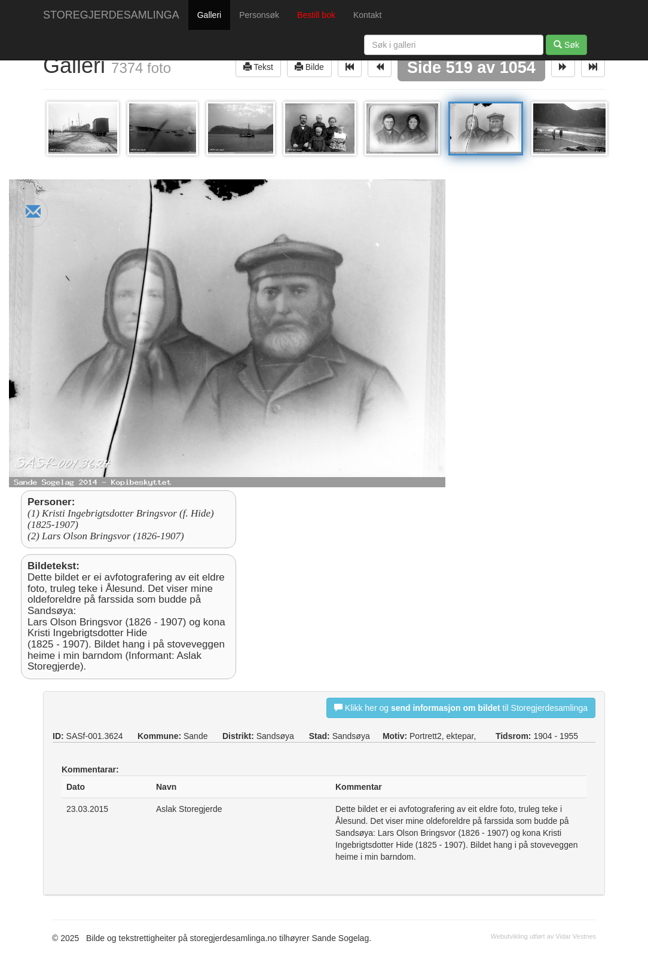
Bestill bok (316, 15)
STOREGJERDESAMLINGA (111, 15)
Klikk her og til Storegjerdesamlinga (461, 708)
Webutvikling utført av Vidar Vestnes (543, 936)
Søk (566, 44)
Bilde (309, 67)
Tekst (258, 67)
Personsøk (259, 15)
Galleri (209, 15)
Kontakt (367, 15)
